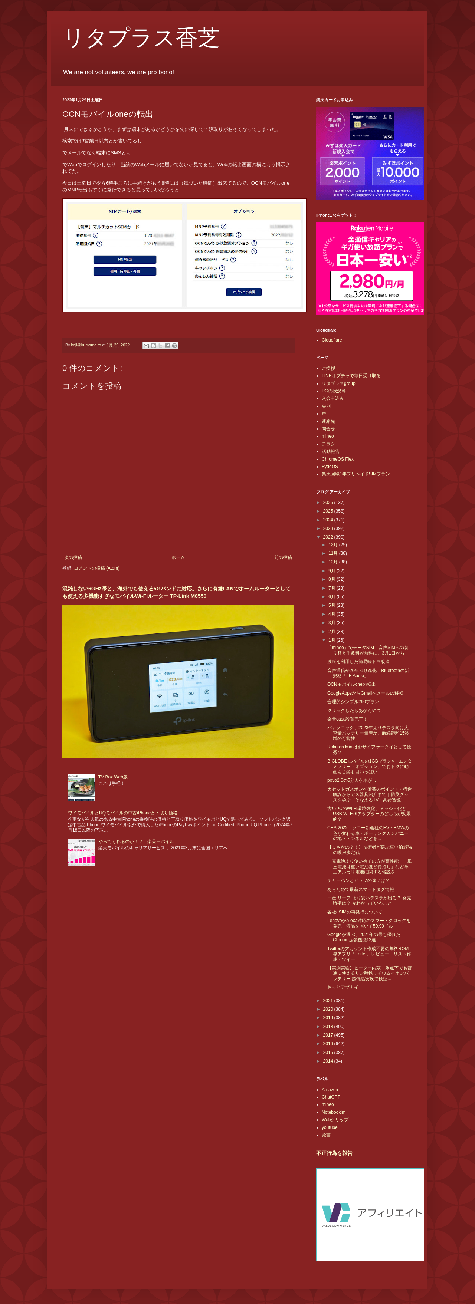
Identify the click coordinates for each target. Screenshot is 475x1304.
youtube (330, 1127)
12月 (333, 544)
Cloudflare (332, 340)
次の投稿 (73, 557)
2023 (328, 528)
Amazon (330, 1089)
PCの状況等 (334, 390)
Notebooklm (333, 1112)
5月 (332, 605)
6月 (332, 596)
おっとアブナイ (342, 987)
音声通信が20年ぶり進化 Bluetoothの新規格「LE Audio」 (368, 673)
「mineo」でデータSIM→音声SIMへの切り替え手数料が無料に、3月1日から (368, 650)
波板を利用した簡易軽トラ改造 (358, 661)
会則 (326, 406)
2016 (328, 1043)
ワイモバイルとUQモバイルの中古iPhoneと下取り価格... (124, 813)
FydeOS (330, 466)
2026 (328, 502)
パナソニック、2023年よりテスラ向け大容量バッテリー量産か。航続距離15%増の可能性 (368, 733)
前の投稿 (283, 557)
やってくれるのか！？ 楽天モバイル (136, 841)
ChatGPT (331, 1097)
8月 (332, 579)
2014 (328, 1061)
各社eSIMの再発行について (354, 912)
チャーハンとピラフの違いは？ (358, 880)
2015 (328, 1052)
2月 (332, 631)
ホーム (178, 557)
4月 (332, 614)
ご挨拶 (328, 368)
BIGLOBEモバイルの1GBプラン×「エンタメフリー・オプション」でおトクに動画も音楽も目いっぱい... (369, 766)
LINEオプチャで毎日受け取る (351, 375)
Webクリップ (335, 1119)
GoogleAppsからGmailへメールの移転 (365, 693)
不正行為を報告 (334, 1153)
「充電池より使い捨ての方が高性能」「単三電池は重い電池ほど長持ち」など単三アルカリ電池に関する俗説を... (369, 867)
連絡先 (328, 421)
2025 (328, 511)
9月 (332, 570)
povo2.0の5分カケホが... (351, 780)
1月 (332, 640)
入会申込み (333, 398)
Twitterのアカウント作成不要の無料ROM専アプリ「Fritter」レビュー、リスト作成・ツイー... (369, 954)
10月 (333, 561)
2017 (328, 1035)
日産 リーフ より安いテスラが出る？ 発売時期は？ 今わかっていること (369, 900)
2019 (328, 1017)
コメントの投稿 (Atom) (96, 568)
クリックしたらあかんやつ (354, 710)
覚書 (326, 1134)
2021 (328, 1000)
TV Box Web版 (113, 777)
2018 (328, 1026)
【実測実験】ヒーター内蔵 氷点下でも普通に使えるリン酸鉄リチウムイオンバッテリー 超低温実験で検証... (369, 973)
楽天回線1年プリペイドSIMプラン (356, 474)
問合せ (328, 428)
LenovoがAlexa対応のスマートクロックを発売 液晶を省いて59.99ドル (369, 923)
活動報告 (331, 451)
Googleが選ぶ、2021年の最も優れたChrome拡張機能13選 (363, 937)
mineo (328, 436)
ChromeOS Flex (338, 459)
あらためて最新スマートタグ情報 (360, 889)
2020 (328, 1009)
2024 (328, 520)
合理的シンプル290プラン (353, 701)
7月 (332, 588)
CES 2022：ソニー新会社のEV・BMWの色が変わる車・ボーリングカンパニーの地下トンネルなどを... (368, 833)
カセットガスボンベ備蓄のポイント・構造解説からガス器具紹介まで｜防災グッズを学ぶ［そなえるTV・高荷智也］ (369, 795)
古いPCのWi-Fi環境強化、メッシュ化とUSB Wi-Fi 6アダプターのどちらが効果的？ (369, 814)
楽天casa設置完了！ (347, 719)
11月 (333, 553)
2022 (328, 537)
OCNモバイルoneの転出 (351, 684)
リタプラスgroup (339, 383)
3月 (332, 622)
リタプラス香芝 (141, 38)
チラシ (328, 444)
